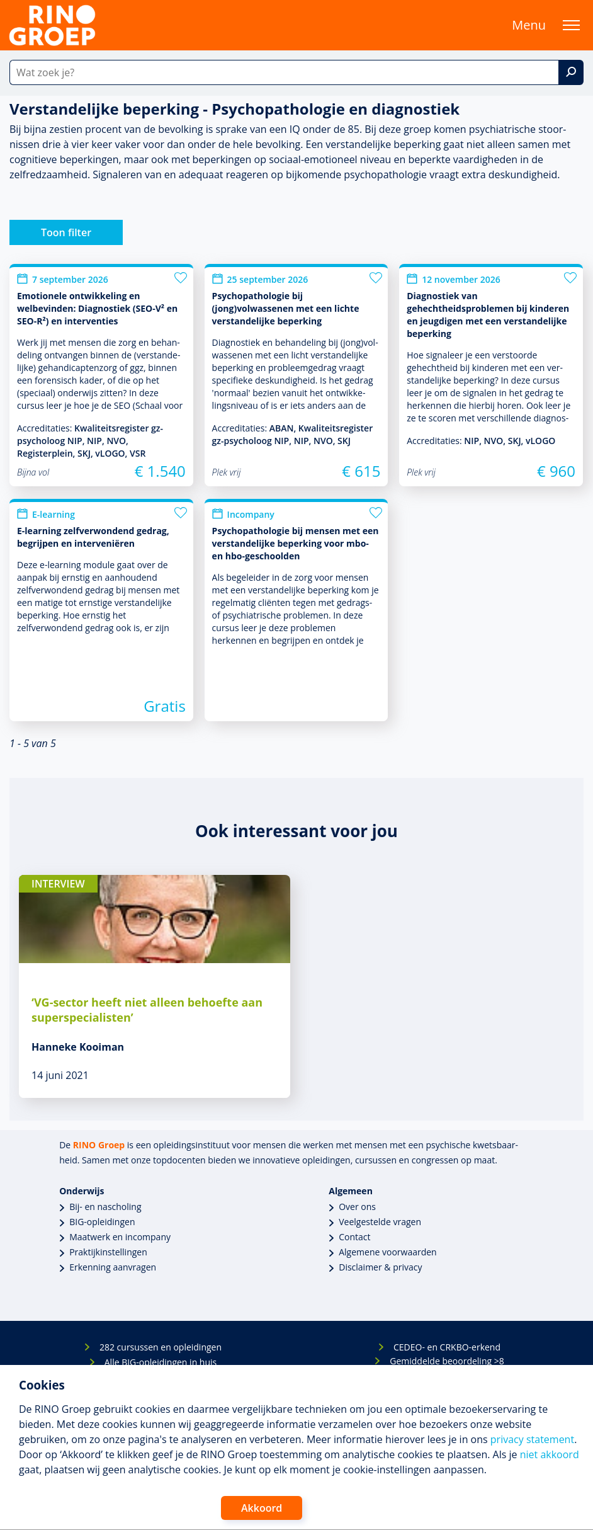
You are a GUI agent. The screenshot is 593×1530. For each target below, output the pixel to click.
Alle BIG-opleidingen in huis (160, 1362)
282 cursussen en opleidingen (160, 1347)
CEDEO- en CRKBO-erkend (446, 1347)
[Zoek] (571, 72)
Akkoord (261, 1508)
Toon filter (66, 232)
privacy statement (532, 1439)
